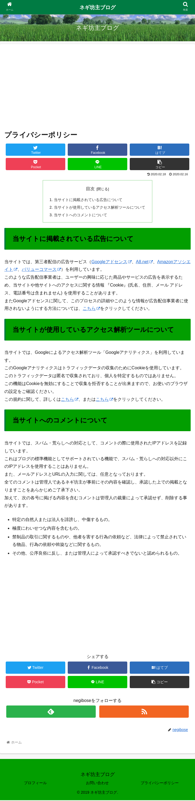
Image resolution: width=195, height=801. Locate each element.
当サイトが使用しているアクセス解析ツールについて (99, 207)
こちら (91, 309)
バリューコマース (41, 270)
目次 (90, 188)
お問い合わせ (97, 783)
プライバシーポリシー (160, 783)
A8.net (144, 262)
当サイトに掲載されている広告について (88, 200)
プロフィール (35, 783)
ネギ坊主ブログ (97, 7)
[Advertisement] (97, 86)
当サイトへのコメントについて (80, 215)
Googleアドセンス (111, 262)
